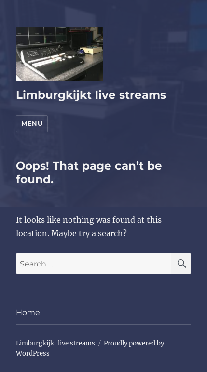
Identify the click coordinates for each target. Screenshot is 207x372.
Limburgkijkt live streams (91, 95)
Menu (31, 123)
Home (28, 312)
